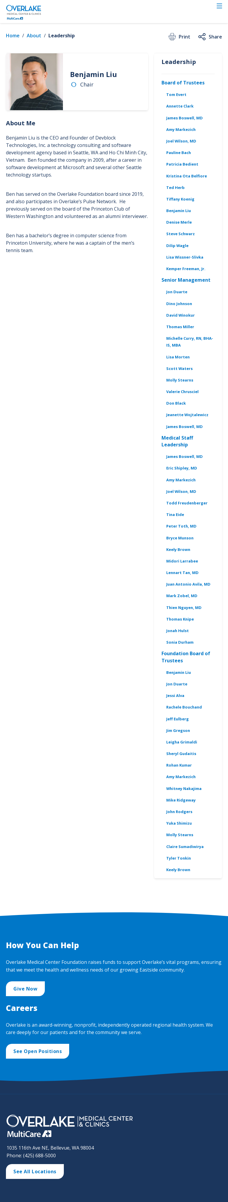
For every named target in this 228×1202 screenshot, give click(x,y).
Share (209, 36)
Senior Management (186, 280)
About (34, 35)
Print (178, 36)
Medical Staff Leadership (177, 441)
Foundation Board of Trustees (186, 656)
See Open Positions (37, 1051)
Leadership (61, 35)
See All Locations (34, 1171)
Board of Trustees (183, 82)
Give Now (25, 988)
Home (13, 35)
